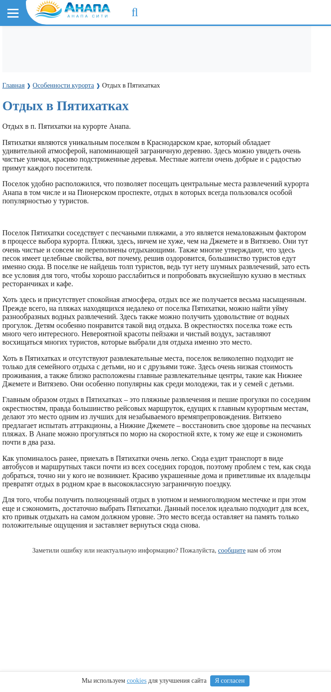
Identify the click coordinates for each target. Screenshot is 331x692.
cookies (137, 680)
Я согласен (229, 680)
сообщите (232, 550)
